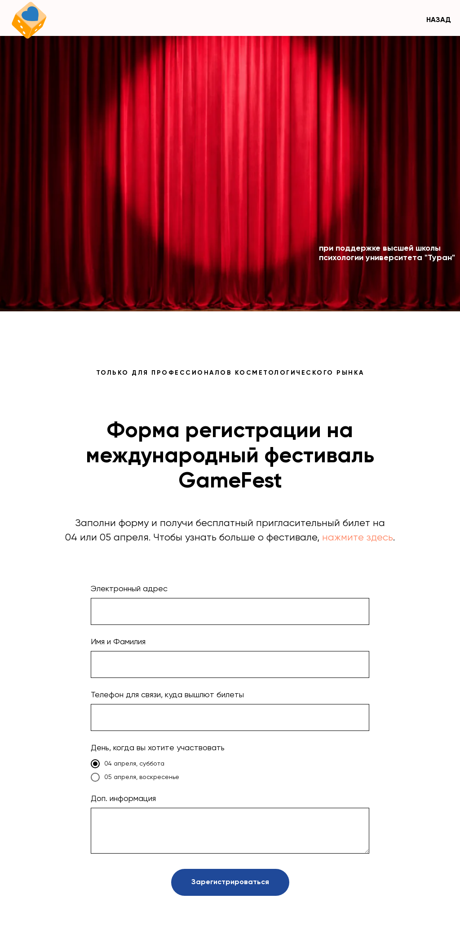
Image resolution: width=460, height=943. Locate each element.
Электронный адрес (129, 589)
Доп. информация (123, 799)
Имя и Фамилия (118, 642)
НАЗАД (438, 20)
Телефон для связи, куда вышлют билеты (167, 695)
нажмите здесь (357, 538)
